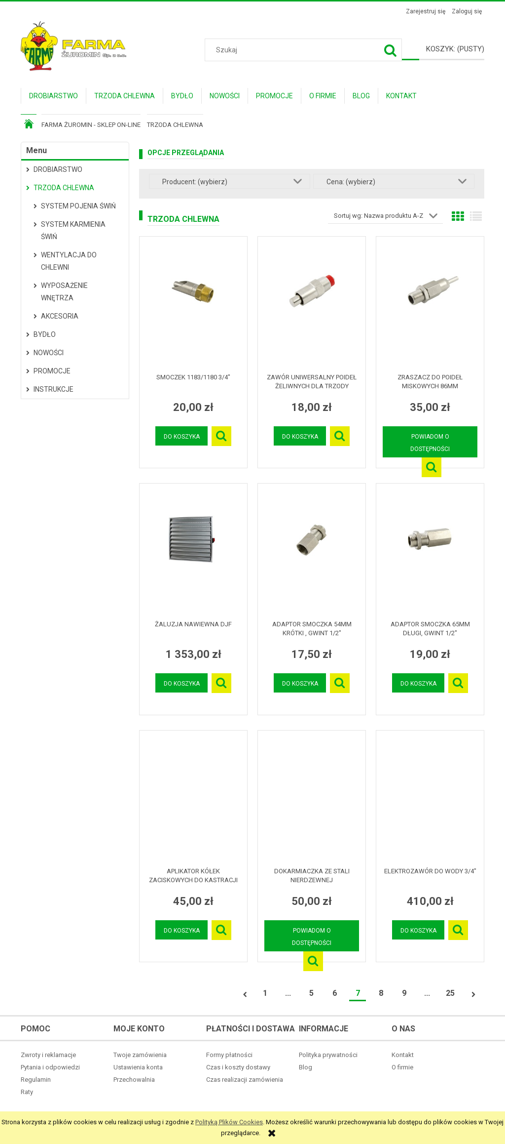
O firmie (402, 1067)
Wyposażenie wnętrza (64, 292)
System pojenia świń (78, 206)
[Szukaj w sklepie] (305, 50)
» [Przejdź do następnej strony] (473, 994)
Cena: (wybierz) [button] (350, 182)
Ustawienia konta (138, 1067)
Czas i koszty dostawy (238, 1067)
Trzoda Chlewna (64, 188)
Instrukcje (53, 389)
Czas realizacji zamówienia (244, 1079)
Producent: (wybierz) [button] (194, 182)
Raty (27, 1092)
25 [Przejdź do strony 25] (450, 993)
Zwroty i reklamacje (48, 1055)
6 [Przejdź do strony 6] (334, 993)
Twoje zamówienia (140, 1055)
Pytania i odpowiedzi (50, 1067)
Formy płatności (229, 1055)
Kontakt (403, 1055)
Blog (305, 1067)
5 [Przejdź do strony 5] (311, 993)
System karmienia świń (73, 230)
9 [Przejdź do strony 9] (404, 993)
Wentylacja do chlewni (69, 261)
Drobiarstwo (58, 169)
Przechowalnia (134, 1079)
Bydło (45, 334)
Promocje (52, 371)
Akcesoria (59, 316)
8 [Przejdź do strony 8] (381, 993)
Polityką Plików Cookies (229, 1122)
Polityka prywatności (328, 1055)
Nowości (49, 353)
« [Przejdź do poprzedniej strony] (245, 994)
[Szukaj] (390, 50)
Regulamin (36, 1079)
